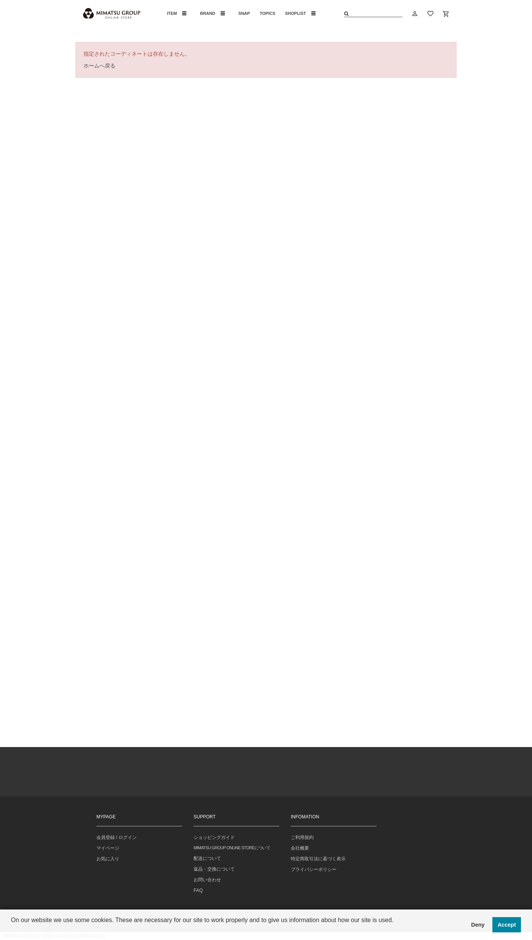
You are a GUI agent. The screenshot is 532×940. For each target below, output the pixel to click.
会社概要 (300, 848)
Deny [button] (477, 925)
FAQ (198, 890)
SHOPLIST (300, 13)
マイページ (107, 848)
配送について (207, 858)
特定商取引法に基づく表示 (318, 858)
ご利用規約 (302, 837)
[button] (12, 930)
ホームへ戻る (99, 66)
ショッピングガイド (214, 837)
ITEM (176, 13)
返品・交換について (214, 869)
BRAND (212, 13)
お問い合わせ (207, 879)
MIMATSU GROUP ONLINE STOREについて (232, 847)
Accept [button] (507, 925)
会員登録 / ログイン (116, 837)
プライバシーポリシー (314, 869)
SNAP (244, 13)
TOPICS (268, 13)
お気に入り (107, 858)
